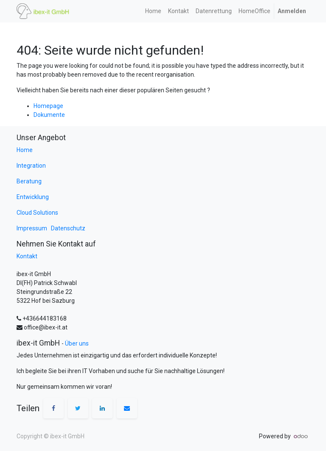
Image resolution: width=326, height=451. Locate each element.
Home (25, 150)
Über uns (77, 343)
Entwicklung (33, 197)
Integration (31, 165)
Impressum (33, 228)
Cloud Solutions (37, 212)
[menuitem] (153, 11)
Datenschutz (68, 228)
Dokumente (49, 114)
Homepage (48, 105)
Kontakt (27, 256)
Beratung (29, 181)
